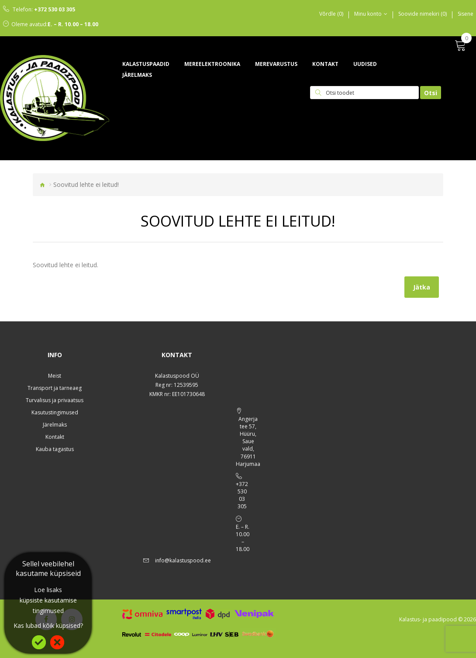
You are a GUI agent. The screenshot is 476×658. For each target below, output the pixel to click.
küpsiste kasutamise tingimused (48, 605)
